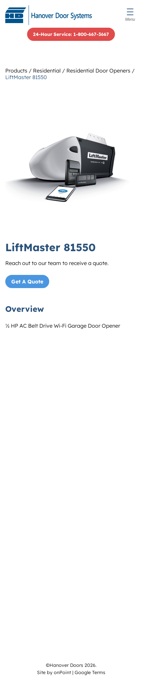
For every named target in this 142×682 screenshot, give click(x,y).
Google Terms (90, 672)
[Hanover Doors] (48, 15)
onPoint (62, 672)
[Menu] (130, 15)
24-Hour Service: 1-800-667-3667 (71, 34)
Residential (47, 70)
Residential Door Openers (98, 70)
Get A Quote (27, 281)
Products (16, 70)
